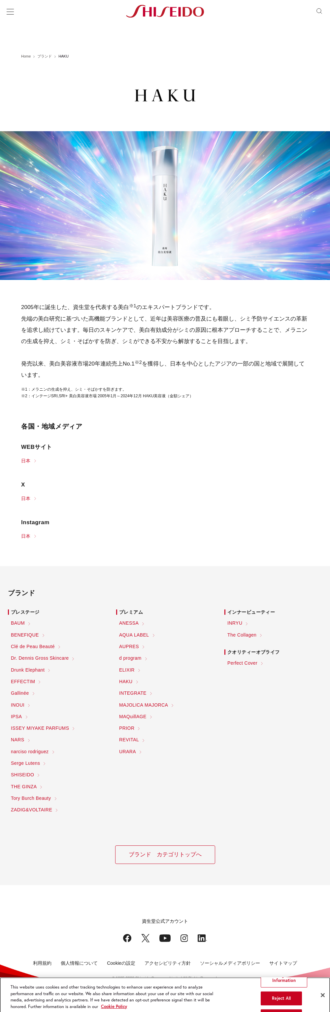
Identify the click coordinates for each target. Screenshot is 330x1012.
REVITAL (129, 739)
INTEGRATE (133, 693)
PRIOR (126, 728)
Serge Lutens (25, 763)
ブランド (44, 56)
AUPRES (129, 646)
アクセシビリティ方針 (168, 963)
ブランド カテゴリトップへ (165, 854)
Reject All (281, 1003)
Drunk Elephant (28, 670)
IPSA (16, 716)
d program (130, 658)
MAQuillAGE (133, 716)
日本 (26, 460)
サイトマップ (283, 963)
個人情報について (79, 963)
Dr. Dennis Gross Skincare (40, 658)
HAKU (126, 681)
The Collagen (241, 635)
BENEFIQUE (25, 635)
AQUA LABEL (134, 635)
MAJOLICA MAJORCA (143, 705)
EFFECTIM (23, 681)
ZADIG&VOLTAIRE (31, 809)
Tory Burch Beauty (31, 798)
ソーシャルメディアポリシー (230, 963)
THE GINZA (24, 786)
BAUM (18, 623)
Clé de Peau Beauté (33, 646)
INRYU (234, 623)
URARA (127, 751)
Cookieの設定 (121, 963)
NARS (17, 739)
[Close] (322, 1000)
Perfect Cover (242, 663)
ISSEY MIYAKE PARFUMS (40, 728)
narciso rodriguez (30, 751)
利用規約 (42, 963)
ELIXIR (127, 670)
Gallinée (20, 693)
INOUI (17, 705)
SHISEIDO (22, 774)
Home (26, 56)
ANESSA (129, 623)
